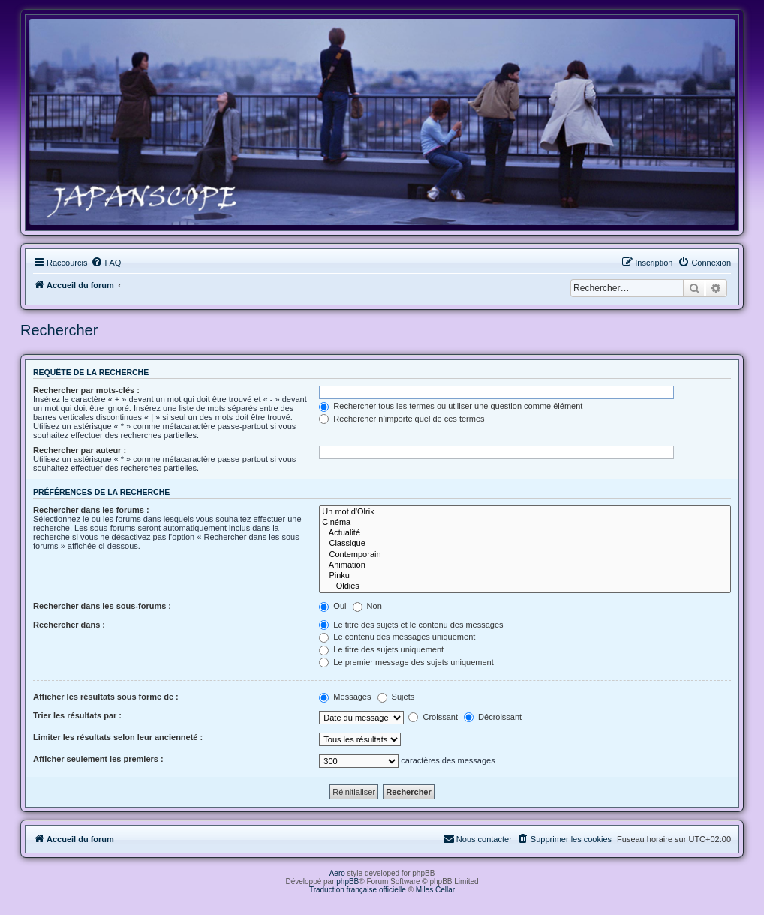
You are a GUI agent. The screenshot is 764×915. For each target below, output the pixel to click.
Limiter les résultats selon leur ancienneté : (118, 737)
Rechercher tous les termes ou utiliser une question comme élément (450, 405)
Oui (332, 606)
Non (367, 606)
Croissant (433, 717)
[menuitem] (106, 263)
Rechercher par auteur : (79, 450)
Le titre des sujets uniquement (381, 649)
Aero (337, 873)
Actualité (524, 533)
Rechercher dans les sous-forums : (102, 606)
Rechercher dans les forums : (91, 510)
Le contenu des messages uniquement (397, 636)
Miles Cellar (435, 890)
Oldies (524, 586)
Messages (345, 696)
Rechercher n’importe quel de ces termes (401, 418)
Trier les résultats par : (77, 715)
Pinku (524, 576)
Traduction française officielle (357, 890)
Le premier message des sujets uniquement (406, 662)
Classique (524, 543)
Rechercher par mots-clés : (86, 390)
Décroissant (493, 717)
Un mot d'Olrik (524, 512)
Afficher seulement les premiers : (98, 759)
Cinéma (524, 523)
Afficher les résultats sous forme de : (106, 696)
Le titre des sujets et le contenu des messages (411, 624)
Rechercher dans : (69, 624)
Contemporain (524, 555)
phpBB (347, 882)
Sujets (396, 696)
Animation (524, 565)
